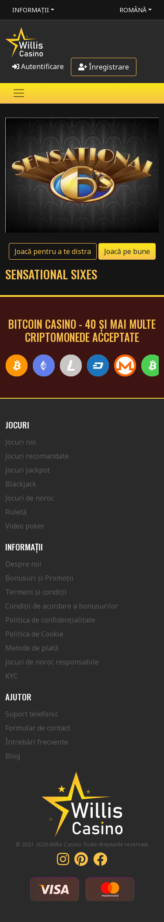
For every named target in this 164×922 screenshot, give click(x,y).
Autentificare (38, 66)
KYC (11, 676)
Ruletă (16, 512)
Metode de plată (32, 648)
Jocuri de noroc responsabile (52, 662)
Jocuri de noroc (29, 498)
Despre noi (23, 564)
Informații (30, 10)
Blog (12, 756)
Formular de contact (37, 728)
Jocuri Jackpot (27, 470)
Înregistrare (103, 67)
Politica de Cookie (34, 634)
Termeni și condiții (36, 592)
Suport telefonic (31, 714)
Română (133, 10)
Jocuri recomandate (37, 456)
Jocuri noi (20, 442)
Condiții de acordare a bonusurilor (61, 606)
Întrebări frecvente (36, 742)
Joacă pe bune (127, 251)
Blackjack (20, 484)
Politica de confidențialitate (50, 620)
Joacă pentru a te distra (52, 251)
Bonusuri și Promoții (39, 578)
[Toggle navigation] (19, 93)
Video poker (25, 526)
